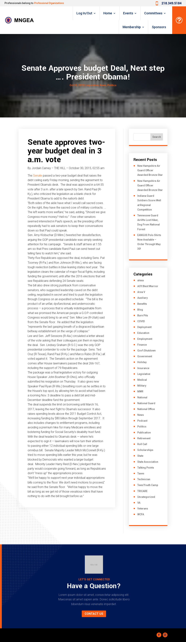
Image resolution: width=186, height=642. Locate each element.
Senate (37, 175)
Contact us (94, 613)
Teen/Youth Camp (147, 485)
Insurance (143, 368)
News (103, 85)
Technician (143, 479)
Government (144, 356)
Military (141, 385)
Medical (142, 379)
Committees (153, 13)
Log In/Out (84, 13)
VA (138, 502)
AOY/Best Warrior (147, 286)
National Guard (146, 403)
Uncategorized (146, 496)
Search (156, 136)
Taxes (140, 473)
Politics (111, 85)
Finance (142, 344)
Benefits (142, 303)
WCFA (140, 514)
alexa (140, 280)
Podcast (142, 420)
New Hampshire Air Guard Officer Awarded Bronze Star (150, 170)
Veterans (142, 508)
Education (143, 332)
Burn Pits (142, 315)
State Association (147, 461)
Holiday (142, 362)
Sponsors (159, 27)
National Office (146, 409)
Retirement (143, 438)
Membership (132, 27)
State (140, 455)
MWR (140, 391)
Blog (140, 309)
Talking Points (145, 467)
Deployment (144, 327)
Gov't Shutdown (146, 350)
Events (128, 13)
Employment (144, 338)
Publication (144, 432)
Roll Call (142, 444)
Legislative (92, 85)
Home (107, 13)
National (142, 397)
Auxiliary (142, 297)
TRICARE (142, 491)
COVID (141, 321)
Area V (141, 292)
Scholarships (145, 450)
